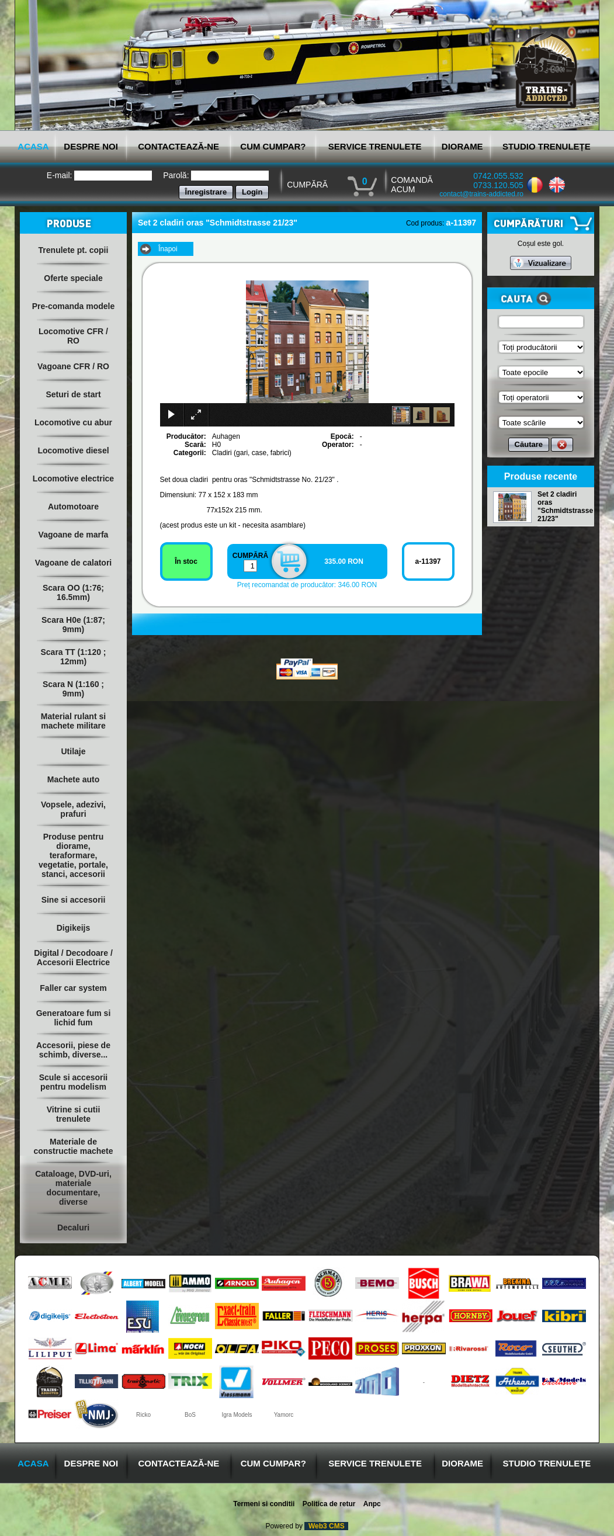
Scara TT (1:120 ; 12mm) (73, 656)
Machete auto (73, 779)
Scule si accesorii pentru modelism (73, 1082)
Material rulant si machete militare (73, 721)
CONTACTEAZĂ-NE (178, 146)
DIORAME (462, 146)
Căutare (529, 444)
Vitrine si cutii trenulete (73, 1114)
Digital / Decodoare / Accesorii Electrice (73, 957)
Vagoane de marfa (74, 534)
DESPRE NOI (91, 146)
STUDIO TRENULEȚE (546, 146)
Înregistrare (206, 192)
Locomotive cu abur (73, 422)
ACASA (33, 146)
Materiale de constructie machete (73, 1146)
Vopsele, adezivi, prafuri (73, 809)
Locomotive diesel (73, 450)
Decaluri (73, 1227)
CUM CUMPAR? (273, 146)
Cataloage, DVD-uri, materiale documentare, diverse (73, 1187)
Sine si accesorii (73, 899)
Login (252, 192)
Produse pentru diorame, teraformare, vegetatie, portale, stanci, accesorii (73, 855)
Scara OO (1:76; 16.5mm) (73, 592)
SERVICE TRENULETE (375, 146)
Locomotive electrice (73, 478)
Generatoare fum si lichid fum (73, 1017)
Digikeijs (74, 927)
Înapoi (168, 249)
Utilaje (73, 751)
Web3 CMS (326, 1526)
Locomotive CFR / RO (73, 336)
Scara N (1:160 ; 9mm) (73, 688)
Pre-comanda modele (73, 306)
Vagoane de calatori (73, 562)
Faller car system (73, 988)
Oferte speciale (73, 278)
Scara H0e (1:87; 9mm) (73, 624)
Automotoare (73, 506)
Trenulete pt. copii (74, 250)
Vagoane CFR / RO (73, 366)
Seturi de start (73, 394)
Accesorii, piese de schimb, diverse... (73, 1050)
